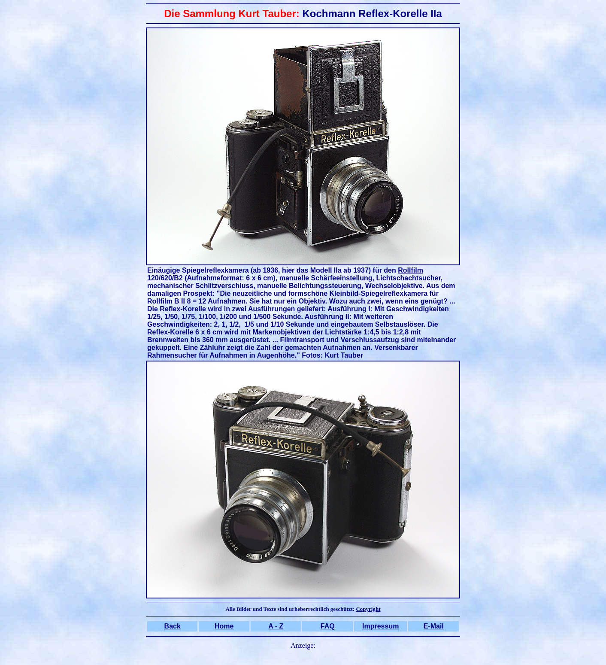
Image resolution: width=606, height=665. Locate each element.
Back (172, 626)
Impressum (380, 626)
